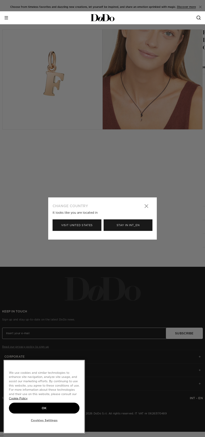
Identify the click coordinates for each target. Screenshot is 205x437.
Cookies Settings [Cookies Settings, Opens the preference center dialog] (44, 420)
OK (44, 408)
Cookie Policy (18, 398)
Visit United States (77, 225)
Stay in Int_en (128, 225)
